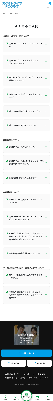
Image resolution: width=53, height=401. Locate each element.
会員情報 (47, 398)
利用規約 (41, 374)
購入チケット (26, 395)
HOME (5, 397)
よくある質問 (39, 363)
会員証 (37, 398)
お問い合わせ (26, 353)
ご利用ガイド (13, 363)
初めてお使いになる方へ (38, 377)
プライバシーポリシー (25, 374)
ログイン (49, 5)
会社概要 (9, 374)
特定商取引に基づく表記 (15, 377)
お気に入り (16, 398)
